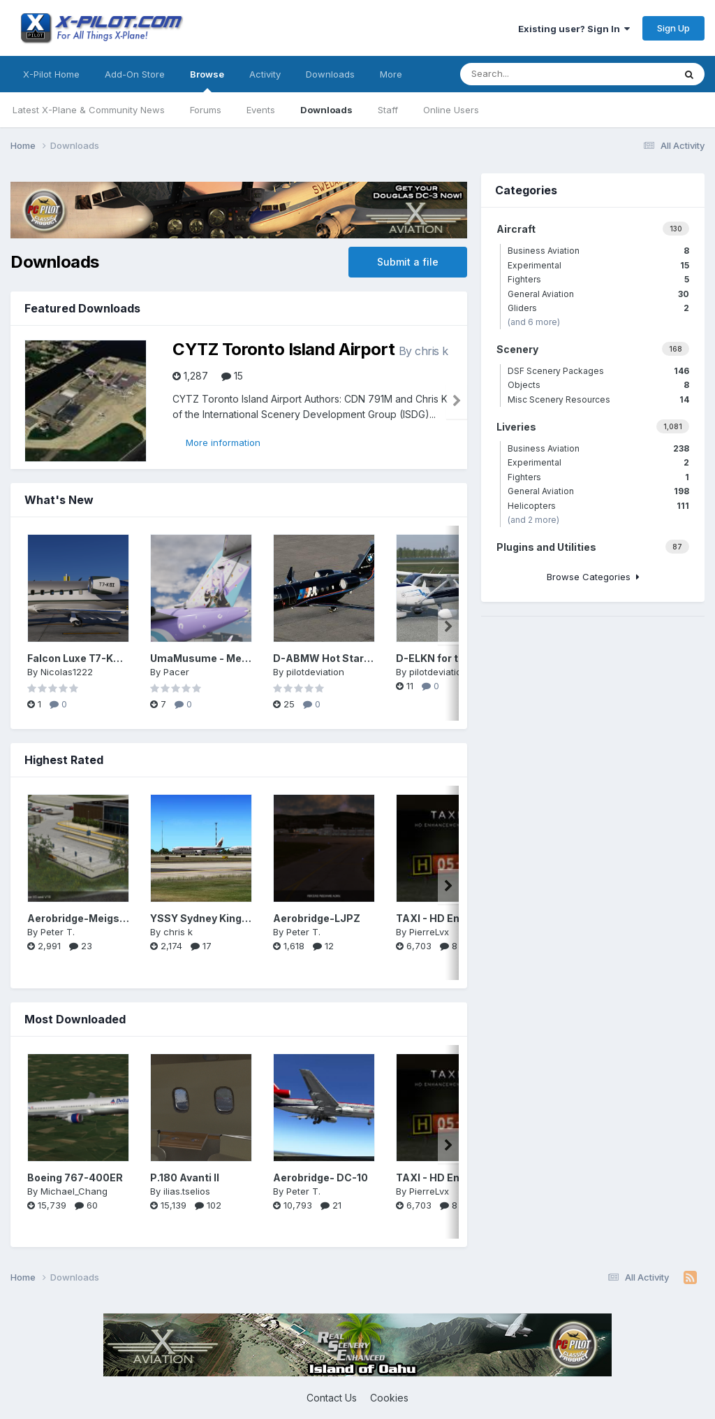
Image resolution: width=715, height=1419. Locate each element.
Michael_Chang (74, 1191)
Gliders (598, 308)
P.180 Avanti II (184, 1177)
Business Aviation (598, 251)
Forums (205, 109)
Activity (265, 74)
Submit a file (407, 262)
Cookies (389, 1398)
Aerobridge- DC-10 (320, 1177)
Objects (598, 385)
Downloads (326, 109)
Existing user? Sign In (574, 28)
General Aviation (598, 294)
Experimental (598, 265)
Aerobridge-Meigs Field (86, 918)
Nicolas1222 (66, 671)
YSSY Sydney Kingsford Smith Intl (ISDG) (251, 918)
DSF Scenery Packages (598, 371)
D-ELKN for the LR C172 (454, 658)
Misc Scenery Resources (598, 399)
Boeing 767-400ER (75, 1177)
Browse (207, 80)
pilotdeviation (315, 671)
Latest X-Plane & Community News (89, 109)
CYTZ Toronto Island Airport (283, 349)
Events (260, 109)
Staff (388, 109)
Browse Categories (593, 576)
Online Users (451, 109)
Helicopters (598, 506)
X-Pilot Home (51, 74)
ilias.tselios (186, 1191)
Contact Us (332, 1398)
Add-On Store (135, 74)
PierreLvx (429, 931)
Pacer (176, 671)
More (391, 74)
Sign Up (673, 28)
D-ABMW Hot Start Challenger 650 (360, 658)
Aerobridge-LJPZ (316, 918)
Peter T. (57, 931)
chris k (431, 351)
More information (223, 442)
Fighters (598, 279)
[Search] (543, 74)
